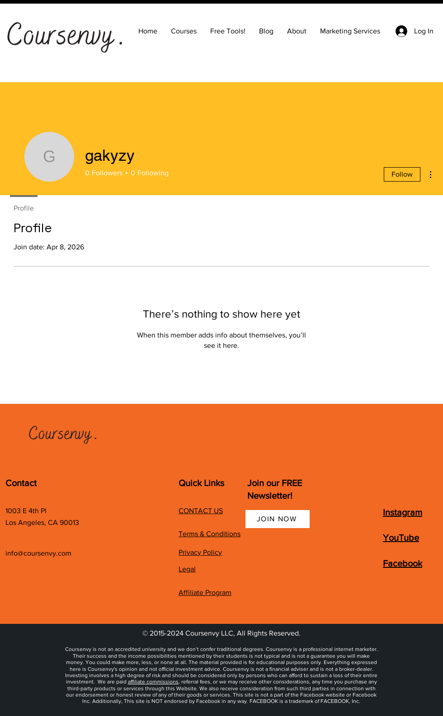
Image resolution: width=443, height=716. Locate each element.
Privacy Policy (200, 552)
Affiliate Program (205, 592)
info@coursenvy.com (38, 553)
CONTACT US (201, 511)
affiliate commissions (153, 682)
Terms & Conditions (209, 534)
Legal (187, 569)
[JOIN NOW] (277, 519)
